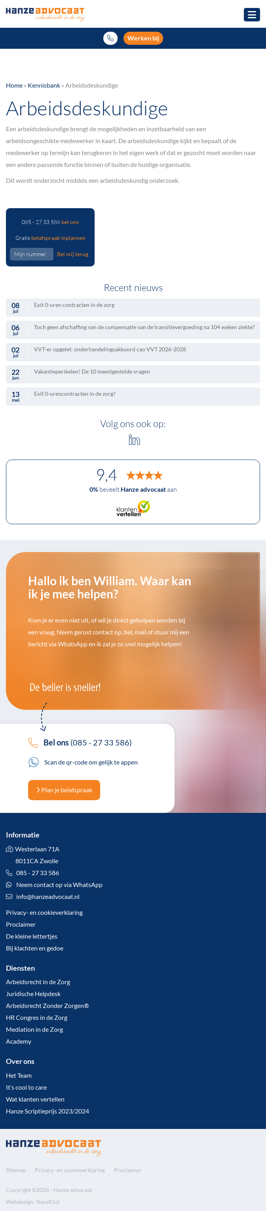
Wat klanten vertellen (35, 1099)
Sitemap (16, 1170)
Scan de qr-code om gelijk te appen (83, 762)
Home (14, 85)
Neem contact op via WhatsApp (54, 884)
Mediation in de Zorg (34, 1029)
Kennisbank (44, 85)
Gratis (50, 237)
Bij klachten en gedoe (34, 948)
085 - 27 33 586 (50, 221)
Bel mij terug (72, 254)
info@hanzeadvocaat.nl (48, 896)
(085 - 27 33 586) (80, 742)
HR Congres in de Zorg (36, 1017)
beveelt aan (133, 489)
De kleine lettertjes (31, 936)
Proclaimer (21, 924)
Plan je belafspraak (64, 789)
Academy (18, 1041)
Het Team (19, 1075)
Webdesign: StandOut (32, 1201)
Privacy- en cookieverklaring (44, 912)
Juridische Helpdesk (33, 993)
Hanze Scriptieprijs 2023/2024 (47, 1111)
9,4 (106, 474)
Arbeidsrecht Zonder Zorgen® (47, 1005)
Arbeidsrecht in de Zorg (38, 981)
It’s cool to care (26, 1087)
